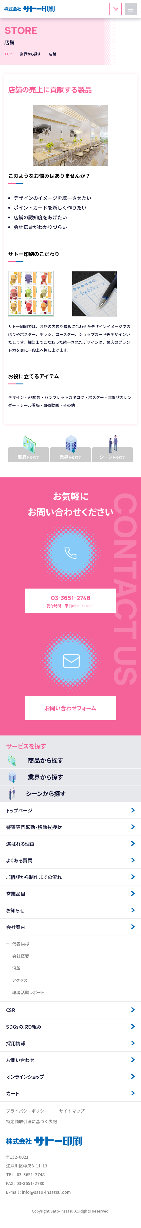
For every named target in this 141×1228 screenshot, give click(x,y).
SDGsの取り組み (24, 1026)
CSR (10, 1010)
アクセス (20, 980)
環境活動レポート (28, 992)
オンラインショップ (25, 1076)
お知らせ (15, 910)
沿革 (16, 968)
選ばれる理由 (20, 843)
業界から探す (30, 53)
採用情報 (15, 1043)
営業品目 (15, 893)
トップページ (19, 810)
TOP (8, 53)
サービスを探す (26, 746)
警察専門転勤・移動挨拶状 (34, 827)
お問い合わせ (20, 1060)
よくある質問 (19, 860)
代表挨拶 (20, 944)
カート (12, 1093)
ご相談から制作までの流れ (34, 877)
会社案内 (15, 927)
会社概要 (20, 956)
